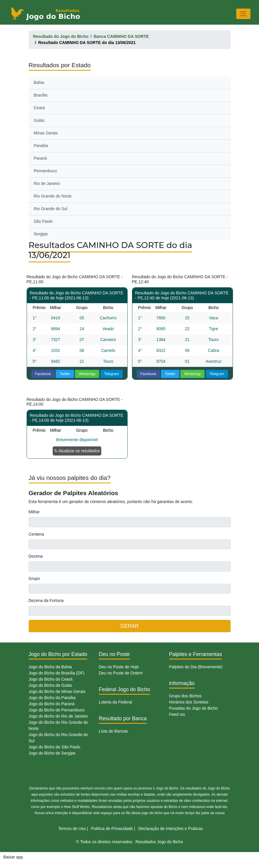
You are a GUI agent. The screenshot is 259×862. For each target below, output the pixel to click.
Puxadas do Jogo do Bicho (193, 708)
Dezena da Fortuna (46, 600)
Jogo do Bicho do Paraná (52, 703)
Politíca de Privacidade (112, 828)
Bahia (39, 82)
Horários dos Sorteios (189, 702)
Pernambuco (45, 170)
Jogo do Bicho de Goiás (50, 685)
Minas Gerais (46, 133)
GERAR (129, 626)
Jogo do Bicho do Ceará (51, 679)
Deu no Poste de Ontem (121, 673)
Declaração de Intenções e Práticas (170, 828)
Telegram (111, 374)
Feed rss (177, 714)
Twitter (64, 374)
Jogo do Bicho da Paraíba (52, 697)
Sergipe (41, 234)
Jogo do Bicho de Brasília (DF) (57, 673)
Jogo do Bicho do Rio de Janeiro (58, 716)
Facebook (43, 374)
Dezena (36, 556)
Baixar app (13, 857)
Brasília (40, 95)
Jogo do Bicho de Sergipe (52, 753)
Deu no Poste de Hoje (119, 666)
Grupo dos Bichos (185, 696)
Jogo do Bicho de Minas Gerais (57, 691)
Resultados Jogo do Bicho (159, 841)
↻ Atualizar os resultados (77, 450)
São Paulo (43, 221)
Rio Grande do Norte (52, 196)
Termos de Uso (72, 828)
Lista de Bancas (113, 731)
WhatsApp (87, 374)
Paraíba (41, 145)
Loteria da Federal (115, 702)
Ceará (39, 107)
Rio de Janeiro (47, 183)
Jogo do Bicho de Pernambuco (57, 710)
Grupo (34, 578)
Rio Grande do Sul (50, 208)
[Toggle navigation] (243, 14)
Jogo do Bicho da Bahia (50, 666)
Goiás (39, 120)
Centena (36, 534)
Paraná (40, 158)
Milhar (34, 512)
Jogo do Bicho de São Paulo (54, 747)
